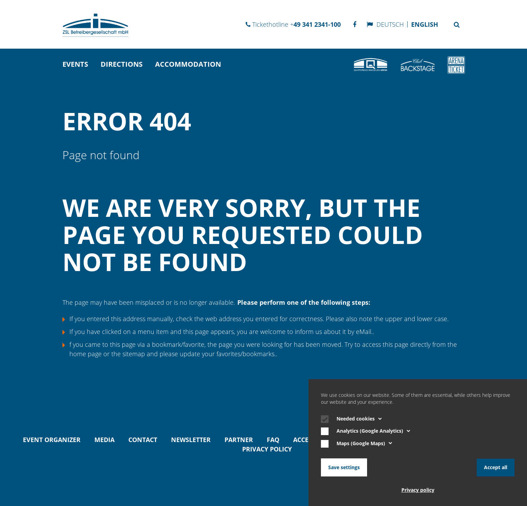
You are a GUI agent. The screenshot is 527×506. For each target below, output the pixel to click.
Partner (238, 439)
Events (75, 64)
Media (104, 439)
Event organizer (51, 439)
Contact (142, 439)
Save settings (344, 467)
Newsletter (191, 439)
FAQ (273, 439)
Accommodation (188, 64)
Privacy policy (267, 449)
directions (122, 64)
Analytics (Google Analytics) (373, 431)
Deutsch (390, 24)
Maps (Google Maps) (364, 444)
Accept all (495, 467)
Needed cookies (359, 419)
